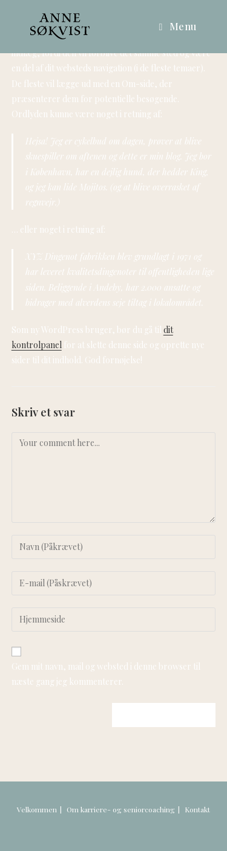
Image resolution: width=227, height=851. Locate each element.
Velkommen (37, 809)
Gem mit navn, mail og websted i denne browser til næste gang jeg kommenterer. (106, 674)
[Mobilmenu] (178, 26)
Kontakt (197, 809)
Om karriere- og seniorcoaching (121, 809)
